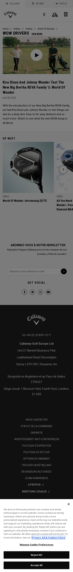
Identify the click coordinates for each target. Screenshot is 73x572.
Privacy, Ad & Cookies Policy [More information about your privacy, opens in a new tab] (48, 537)
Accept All (36, 565)
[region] (36, 535)
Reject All (36, 555)
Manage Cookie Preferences (36, 544)
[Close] (69, 504)
